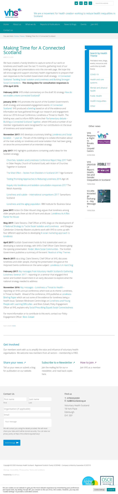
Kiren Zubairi (28, 316)
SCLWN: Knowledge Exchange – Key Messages (91, 198)
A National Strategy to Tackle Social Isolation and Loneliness (31, 226)
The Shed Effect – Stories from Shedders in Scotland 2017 (33, 172)
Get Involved (11, 344)
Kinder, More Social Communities (43, 249)
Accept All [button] (111, 490)
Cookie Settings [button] (99, 490)
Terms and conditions (37, 470)
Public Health (96, 96)
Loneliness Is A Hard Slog (61, 265)
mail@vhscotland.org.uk (76, 401)
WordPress (15, 475)
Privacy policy (24, 470)
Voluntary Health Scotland (13, 13)
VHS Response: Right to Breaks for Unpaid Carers (91, 142)
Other (92, 106)
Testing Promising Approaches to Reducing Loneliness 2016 (34, 178)
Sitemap (6, 470)
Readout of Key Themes (59, 252)
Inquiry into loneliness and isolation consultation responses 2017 (37, 185)
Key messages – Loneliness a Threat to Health (41, 287)
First (5, 403)
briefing (31, 108)
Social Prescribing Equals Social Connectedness (51, 307)
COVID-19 (94, 74)
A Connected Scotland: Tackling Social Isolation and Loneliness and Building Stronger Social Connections (36, 79)
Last (30, 403)
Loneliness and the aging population (24, 204)
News (14, 326)
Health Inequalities (98, 101)
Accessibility (14, 470)
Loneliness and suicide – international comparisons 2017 (33, 194)
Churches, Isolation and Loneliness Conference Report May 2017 (37, 160)
